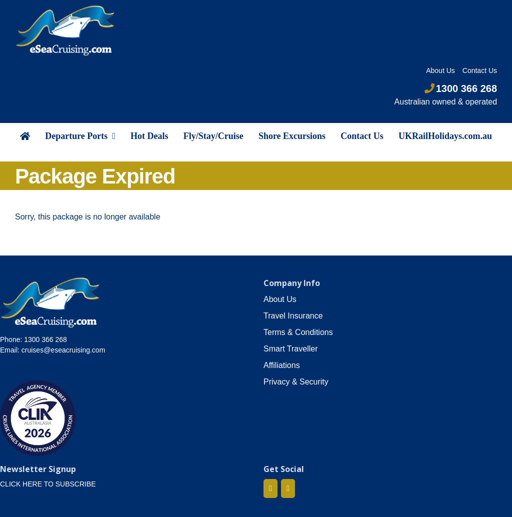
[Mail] (288, 488)
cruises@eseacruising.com (64, 350)
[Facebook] (271, 488)
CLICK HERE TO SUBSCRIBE (48, 484)
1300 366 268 (460, 88)
